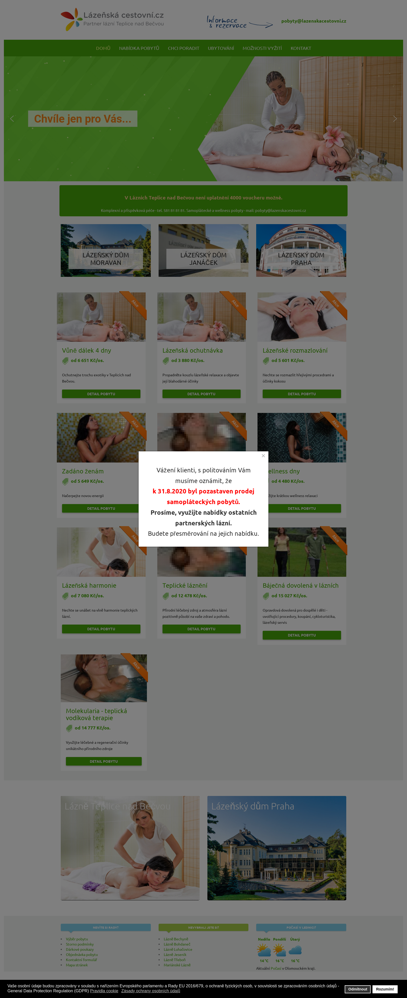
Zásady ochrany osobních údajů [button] (150, 991)
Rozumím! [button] (385, 989)
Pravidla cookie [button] (104, 991)
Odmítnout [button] (357, 989)
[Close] (263, 455)
